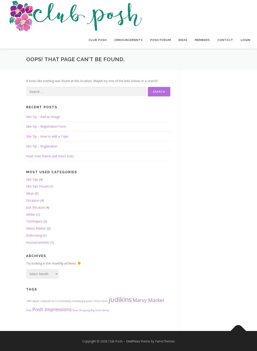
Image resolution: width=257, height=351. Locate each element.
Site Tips (32, 178)
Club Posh (98, 40)
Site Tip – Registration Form (46, 126)
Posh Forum (160, 40)
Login (245, 40)
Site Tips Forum (37, 186)
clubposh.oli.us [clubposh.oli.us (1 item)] (48, 300)
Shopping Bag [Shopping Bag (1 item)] (86, 309)
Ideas (182, 40)
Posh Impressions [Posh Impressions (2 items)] (52, 308)
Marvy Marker (36, 228)
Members (202, 40)
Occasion (32, 199)
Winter (30, 213)
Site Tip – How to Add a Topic (47, 136)
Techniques (34, 221)
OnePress (133, 340)
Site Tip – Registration (41, 145)
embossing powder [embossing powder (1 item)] (82, 300)
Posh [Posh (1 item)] (28, 309)
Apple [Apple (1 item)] (35, 300)
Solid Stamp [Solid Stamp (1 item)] (102, 309)
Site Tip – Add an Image (43, 116)
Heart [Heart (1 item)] (104, 300)
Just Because (35, 206)
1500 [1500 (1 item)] (28, 300)
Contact (225, 40)
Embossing (34, 234)
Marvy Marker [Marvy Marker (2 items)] (149, 299)
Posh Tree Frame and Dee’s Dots (50, 155)
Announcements (128, 40)
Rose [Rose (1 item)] (75, 309)
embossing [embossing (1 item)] (64, 300)
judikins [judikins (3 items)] (120, 298)
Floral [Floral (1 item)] (97, 300)
